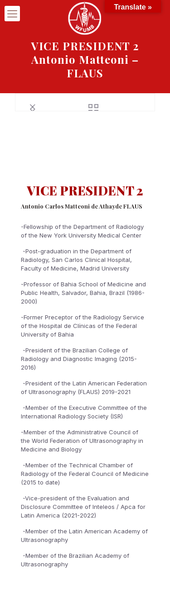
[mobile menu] (12, 13)
